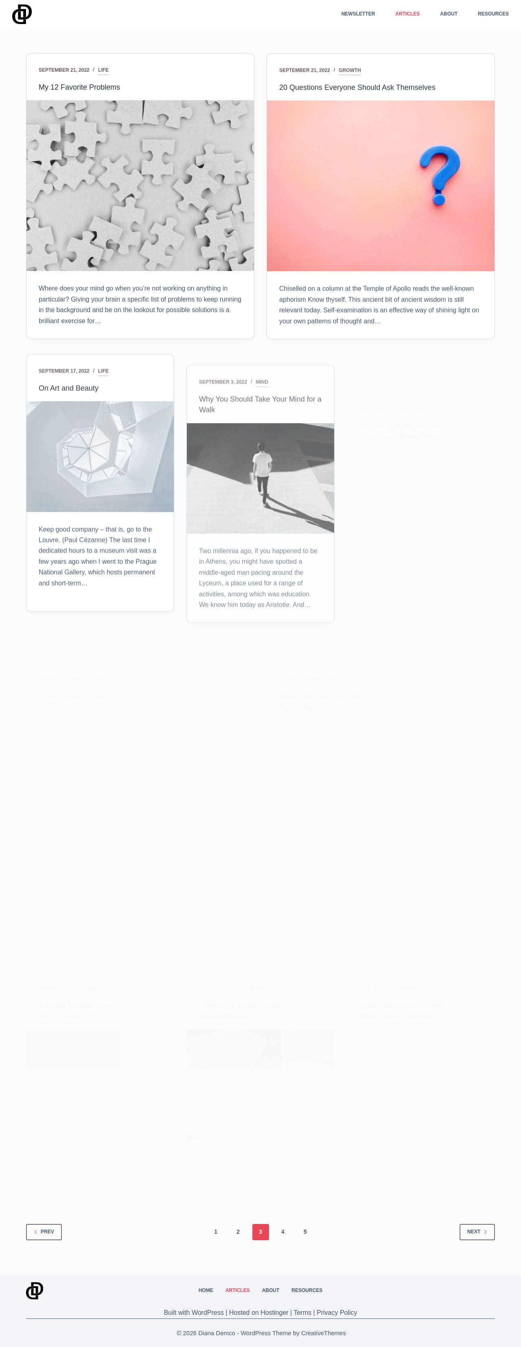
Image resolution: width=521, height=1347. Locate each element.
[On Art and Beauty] (100, 487)
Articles (407, 14)
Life (103, 71)
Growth (350, 74)
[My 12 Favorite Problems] (140, 186)
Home (206, 1290)
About (449, 14)
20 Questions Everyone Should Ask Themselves (366, 90)
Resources (493, 14)
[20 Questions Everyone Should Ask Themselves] (381, 189)
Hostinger (274, 1312)
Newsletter (358, 14)
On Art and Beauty (72, 418)
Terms (302, 1312)
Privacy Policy (337, 1312)
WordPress (208, 1312)
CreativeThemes (323, 1332)
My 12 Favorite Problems (84, 87)
